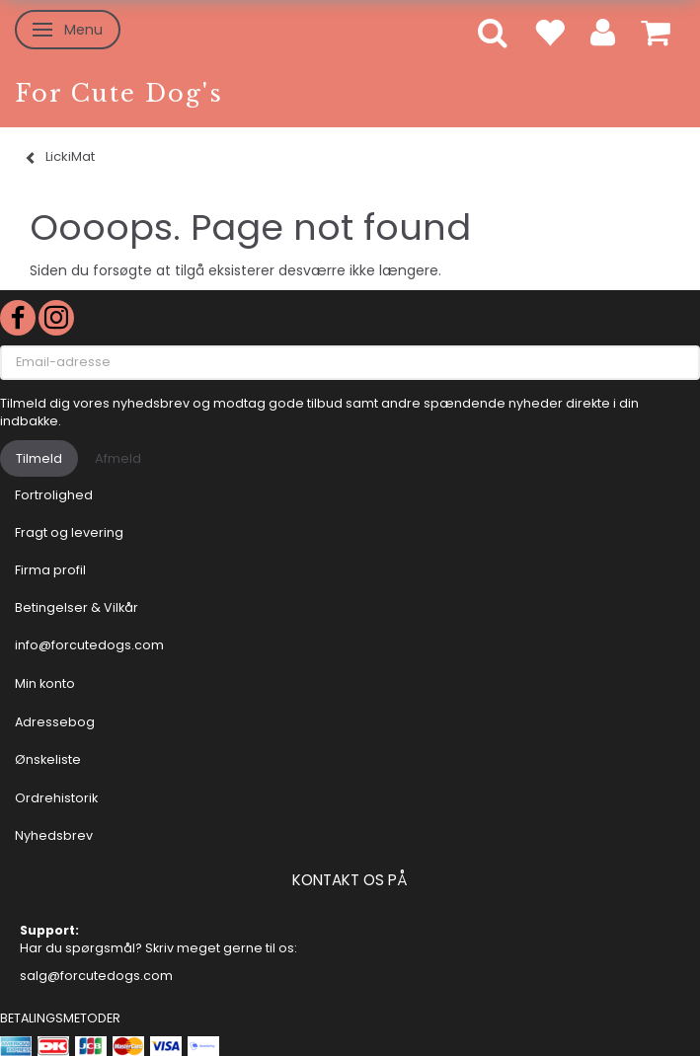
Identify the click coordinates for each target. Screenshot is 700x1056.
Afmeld (118, 458)
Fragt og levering (69, 532)
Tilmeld (39, 458)
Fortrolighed (54, 495)
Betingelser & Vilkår (76, 607)
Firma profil (50, 570)
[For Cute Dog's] (119, 93)
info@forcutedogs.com (89, 645)
